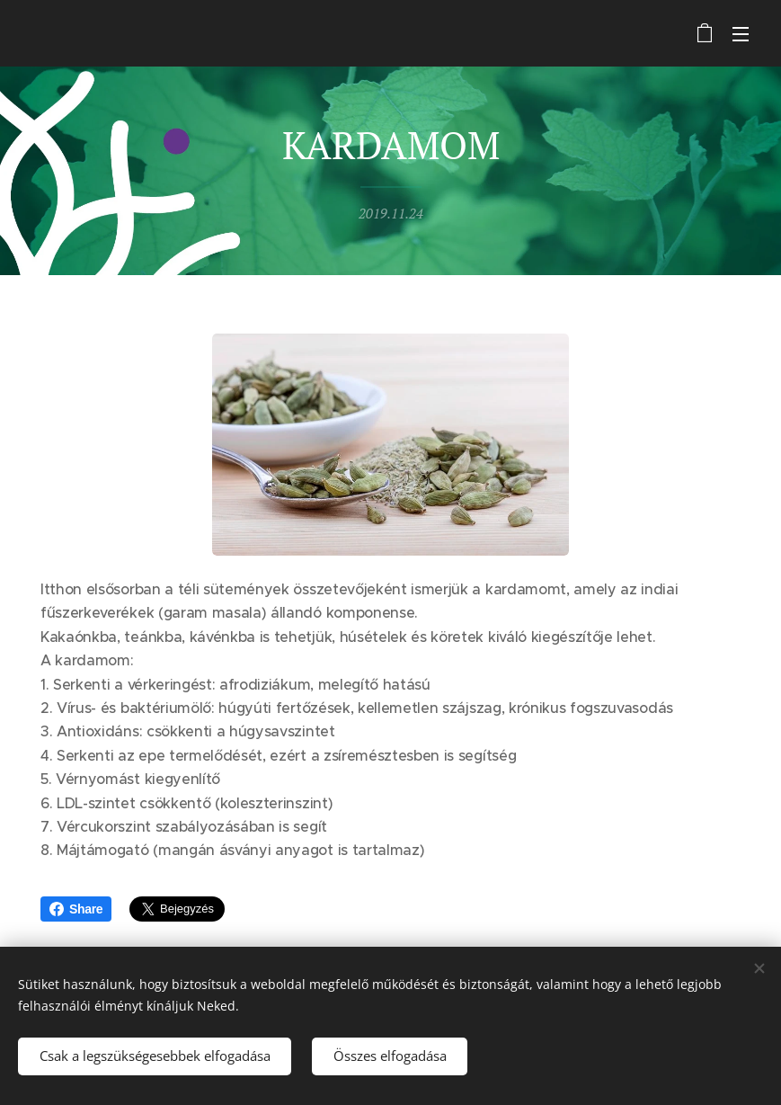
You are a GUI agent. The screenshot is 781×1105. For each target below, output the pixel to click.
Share (75, 909)
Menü (740, 34)
